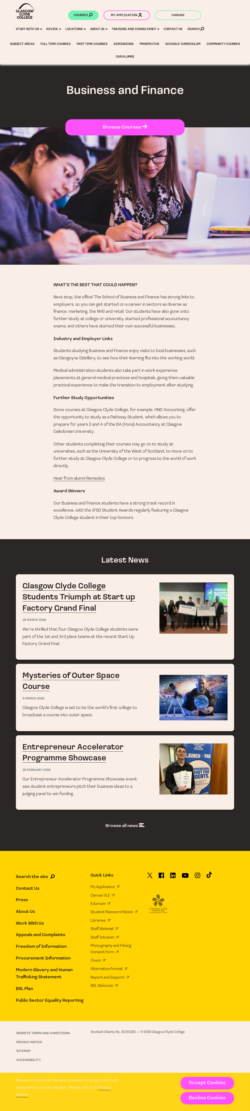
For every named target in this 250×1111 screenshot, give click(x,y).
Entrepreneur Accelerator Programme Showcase (125, 772)
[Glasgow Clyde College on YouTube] (185, 877)
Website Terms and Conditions (43, 1033)
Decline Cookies (207, 1098)
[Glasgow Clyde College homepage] (25, 11)
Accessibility (28, 1060)
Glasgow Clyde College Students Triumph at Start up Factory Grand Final (125, 617)
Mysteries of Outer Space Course (125, 697)
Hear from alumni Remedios (79, 478)
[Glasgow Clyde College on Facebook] (161, 877)
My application (126, 16)
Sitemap (23, 1051)
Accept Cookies (207, 1083)
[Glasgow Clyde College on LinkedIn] (173, 877)
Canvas (178, 15)
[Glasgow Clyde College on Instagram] (197, 877)
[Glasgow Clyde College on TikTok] (209, 877)
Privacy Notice (29, 1042)
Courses (83, 16)
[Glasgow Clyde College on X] (150, 877)
